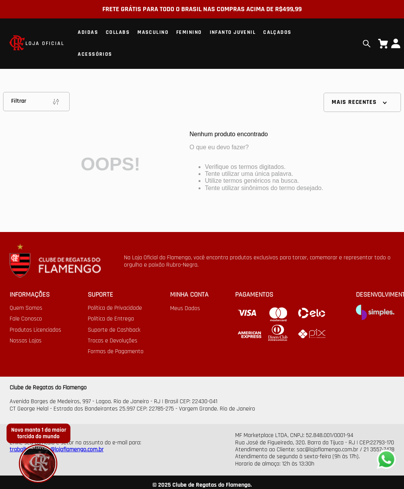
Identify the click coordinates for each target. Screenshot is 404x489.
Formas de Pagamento (116, 351)
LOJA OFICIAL (44, 43)
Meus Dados (185, 308)
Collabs (118, 32)
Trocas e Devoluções (112, 340)
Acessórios (95, 54)
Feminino (189, 32)
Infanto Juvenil (233, 32)
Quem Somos (26, 308)
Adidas (88, 32)
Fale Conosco (26, 318)
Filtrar (36, 101)
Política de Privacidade (115, 308)
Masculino (153, 32)
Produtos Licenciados (35, 330)
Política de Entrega (111, 318)
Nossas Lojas (26, 340)
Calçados (277, 32)
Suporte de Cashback (114, 330)
